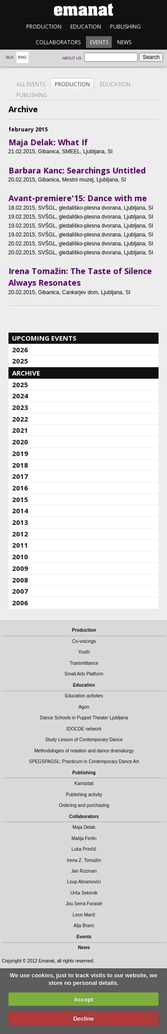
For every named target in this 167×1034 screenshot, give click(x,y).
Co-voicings (84, 641)
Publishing (125, 26)
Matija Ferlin (84, 838)
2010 (20, 556)
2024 (20, 395)
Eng (22, 57)
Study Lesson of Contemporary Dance (83, 739)
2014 (20, 510)
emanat (83, 9)
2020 (20, 441)
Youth (84, 652)
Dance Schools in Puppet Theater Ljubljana (84, 717)
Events (99, 42)
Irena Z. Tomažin (84, 860)
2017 (20, 476)
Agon (83, 707)
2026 (20, 349)
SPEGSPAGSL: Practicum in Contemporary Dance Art (84, 761)
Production (43, 26)
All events (30, 84)
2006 (20, 602)
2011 (20, 544)
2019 (20, 453)
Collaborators (58, 42)
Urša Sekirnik (84, 893)
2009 (20, 568)
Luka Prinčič (84, 849)
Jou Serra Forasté (83, 903)
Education (85, 26)
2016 (20, 487)
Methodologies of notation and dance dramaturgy (84, 750)
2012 (20, 533)
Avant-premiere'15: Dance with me (77, 198)
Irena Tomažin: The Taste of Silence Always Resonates (80, 277)
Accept (83, 999)
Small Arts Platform (84, 673)
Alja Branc (83, 925)
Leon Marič (84, 914)
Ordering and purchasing (84, 805)
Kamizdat (84, 783)
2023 (20, 407)
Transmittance (83, 663)
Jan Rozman (84, 871)
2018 (20, 464)
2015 (20, 499)
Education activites (84, 695)
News (124, 42)
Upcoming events (44, 337)
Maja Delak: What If (48, 142)
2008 (20, 579)
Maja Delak (84, 827)
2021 (20, 430)
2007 (20, 591)
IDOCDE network (84, 728)
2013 (20, 522)
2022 (20, 418)
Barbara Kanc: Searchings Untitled (77, 170)
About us (71, 58)
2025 (20, 360)
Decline (83, 1018)
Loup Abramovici (84, 881)
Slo (9, 57)
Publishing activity (84, 794)
